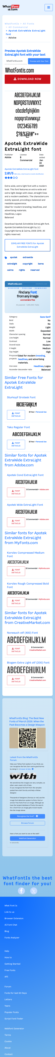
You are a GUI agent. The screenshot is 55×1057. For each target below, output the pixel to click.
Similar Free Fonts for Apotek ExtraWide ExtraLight (24, 383)
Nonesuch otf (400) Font (22, 632)
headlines (22, 359)
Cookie (8, 1041)
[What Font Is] (11, 7)
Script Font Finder (14, 1019)
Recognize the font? (27, 816)
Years (7, 1006)
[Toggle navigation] (49, 7)
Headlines (38, 366)
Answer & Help (27, 769)
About (8, 1048)
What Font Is (11, 906)
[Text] (16, 61)
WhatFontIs (12, 24)
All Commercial (18, 27)
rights (22, 270)
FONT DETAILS (16, 414)
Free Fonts (10, 970)
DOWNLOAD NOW (27, 78)
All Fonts (28, 24)
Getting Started (12, 964)
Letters (8, 999)
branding (40, 356)
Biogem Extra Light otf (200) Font (28, 662)
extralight (12, 264)
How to (8, 957)
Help (7, 951)
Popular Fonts (12, 1012)
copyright (27, 264)
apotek (13, 257)
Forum (8, 987)
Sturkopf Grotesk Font (21, 397)
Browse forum (27, 823)
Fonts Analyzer (12, 938)
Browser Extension (14, 918)
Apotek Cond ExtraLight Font (25, 475)
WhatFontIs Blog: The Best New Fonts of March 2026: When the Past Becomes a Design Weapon (27, 721)
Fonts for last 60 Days (16, 993)
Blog (7, 931)
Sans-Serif (45, 317)
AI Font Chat (11, 925)
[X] (33, 890)
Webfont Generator (27, 838)
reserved (34, 270)
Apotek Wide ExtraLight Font (25, 505)
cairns (10, 270)
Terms (8, 1035)
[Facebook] (21, 890)
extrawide (28, 257)
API (6, 977)
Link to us (9, 912)
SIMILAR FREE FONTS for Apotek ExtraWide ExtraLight (27, 245)
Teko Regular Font (18, 427)
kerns (41, 264)
